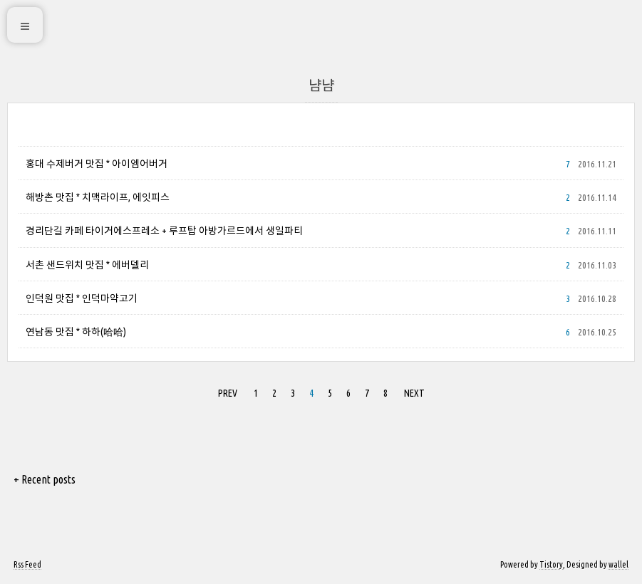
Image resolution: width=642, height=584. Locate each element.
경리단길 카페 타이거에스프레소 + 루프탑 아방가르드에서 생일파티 (164, 230)
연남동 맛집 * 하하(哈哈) (76, 332)
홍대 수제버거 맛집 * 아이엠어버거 (96, 164)
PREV (227, 393)
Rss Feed (27, 564)
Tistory (551, 564)
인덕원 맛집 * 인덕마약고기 (82, 298)
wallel (618, 564)
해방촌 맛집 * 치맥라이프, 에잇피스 (98, 197)
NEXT (414, 393)
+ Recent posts (45, 479)
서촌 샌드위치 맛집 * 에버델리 (87, 265)
